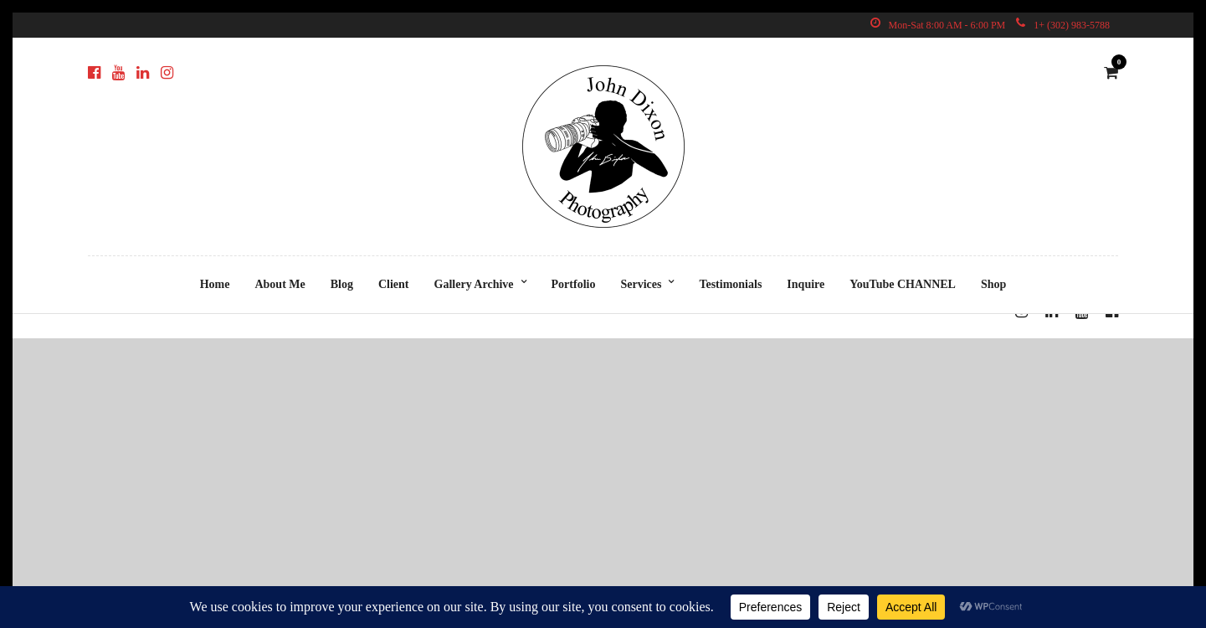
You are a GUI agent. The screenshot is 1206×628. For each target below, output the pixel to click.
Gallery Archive (474, 284)
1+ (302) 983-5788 (1063, 25)
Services (640, 284)
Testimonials (730, 284)
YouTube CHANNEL (902, 284)
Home (215, 284)
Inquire (805, 284)
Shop (993, 284)
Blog (342, 284)
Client (393, 284)
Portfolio (574, 284)
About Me (279, 284)
